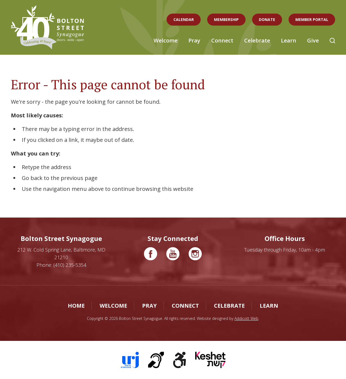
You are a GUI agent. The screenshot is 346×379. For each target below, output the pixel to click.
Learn (288, 40)
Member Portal (311, 19)
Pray (194, 40)
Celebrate (257, 40)
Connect (222, 40)
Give (313, 40)
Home (76, 305)
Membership (226, 19)
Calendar (183, 19)
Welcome (165, 40)
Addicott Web (246, 318)
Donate (267, 19)
